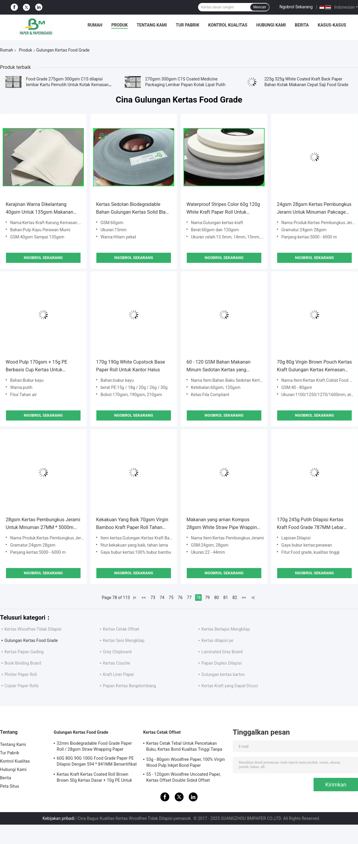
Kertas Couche (116, 663)
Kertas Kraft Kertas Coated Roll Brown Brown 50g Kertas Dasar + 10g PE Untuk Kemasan (94, 778)
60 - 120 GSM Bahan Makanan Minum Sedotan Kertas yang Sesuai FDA (218, 366)
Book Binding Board (22, 663)
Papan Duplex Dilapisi (221, 663)
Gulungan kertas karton (223, 674)
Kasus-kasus (332, 25)
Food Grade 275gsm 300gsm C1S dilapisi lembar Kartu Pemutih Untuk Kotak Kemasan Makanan (67, 85)
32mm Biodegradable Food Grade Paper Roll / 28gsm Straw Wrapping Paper (94, 746)
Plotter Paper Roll (20, 674)
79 (207, 597)
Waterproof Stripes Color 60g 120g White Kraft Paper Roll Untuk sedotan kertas (223, 208)
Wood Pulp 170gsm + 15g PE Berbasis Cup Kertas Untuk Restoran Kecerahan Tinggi (36, 366)
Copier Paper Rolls (21, 685)
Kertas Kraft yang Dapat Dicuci (229, 685)
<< (144, 597)
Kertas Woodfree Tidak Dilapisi (32, 629)
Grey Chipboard (117, 651)
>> (244, 597)
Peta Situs (9, 786)
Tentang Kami (152, 25)
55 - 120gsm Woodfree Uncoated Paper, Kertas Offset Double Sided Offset (183, 777)
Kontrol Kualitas (227, 25)
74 (162, 597)
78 (198, 597)
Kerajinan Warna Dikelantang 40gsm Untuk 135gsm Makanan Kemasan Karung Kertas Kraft (39, 208)
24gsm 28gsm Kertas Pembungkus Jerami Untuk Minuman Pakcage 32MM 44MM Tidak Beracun (314, 208)
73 (153, 597)
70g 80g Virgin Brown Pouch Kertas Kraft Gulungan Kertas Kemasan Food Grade (314, 366)
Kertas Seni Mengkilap (123, 640)
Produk (119, 25)
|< (134, 597)
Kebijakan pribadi (59, 818)
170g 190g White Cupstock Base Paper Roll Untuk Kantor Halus (130, 366)
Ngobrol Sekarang (296, 6)
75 (171, 597)
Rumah (94, 25)
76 (180, 597)
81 (225, 597)
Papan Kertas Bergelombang (129, 685)
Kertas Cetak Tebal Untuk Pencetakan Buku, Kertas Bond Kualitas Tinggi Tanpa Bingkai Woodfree (184, 747)
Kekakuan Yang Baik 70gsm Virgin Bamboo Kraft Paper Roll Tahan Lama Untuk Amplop (132, 524)
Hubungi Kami (271, 25)
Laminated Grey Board (222, 651)
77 (189, 597)
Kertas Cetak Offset (121, 629)
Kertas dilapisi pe (217, 640)
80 (216, 597)
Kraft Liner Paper (118, 674)
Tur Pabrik (187, 25)
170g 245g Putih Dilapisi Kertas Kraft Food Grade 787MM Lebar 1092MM (310, 524)
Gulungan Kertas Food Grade (31, 640)
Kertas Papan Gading (24, 651)
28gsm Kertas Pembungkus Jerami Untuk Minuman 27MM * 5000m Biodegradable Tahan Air (43, 524)
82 (234, 597)
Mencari (259, 7)
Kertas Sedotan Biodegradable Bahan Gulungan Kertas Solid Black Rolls (133, 208)
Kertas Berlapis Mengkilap (225, 629)
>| (252, 597)
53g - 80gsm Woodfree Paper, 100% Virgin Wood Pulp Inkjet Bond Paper (185, 762)
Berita (302, 25)
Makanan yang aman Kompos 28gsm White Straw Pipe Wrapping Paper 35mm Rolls (223, 524)
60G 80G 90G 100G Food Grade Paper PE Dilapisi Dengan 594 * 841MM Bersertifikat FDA (97, 762)
